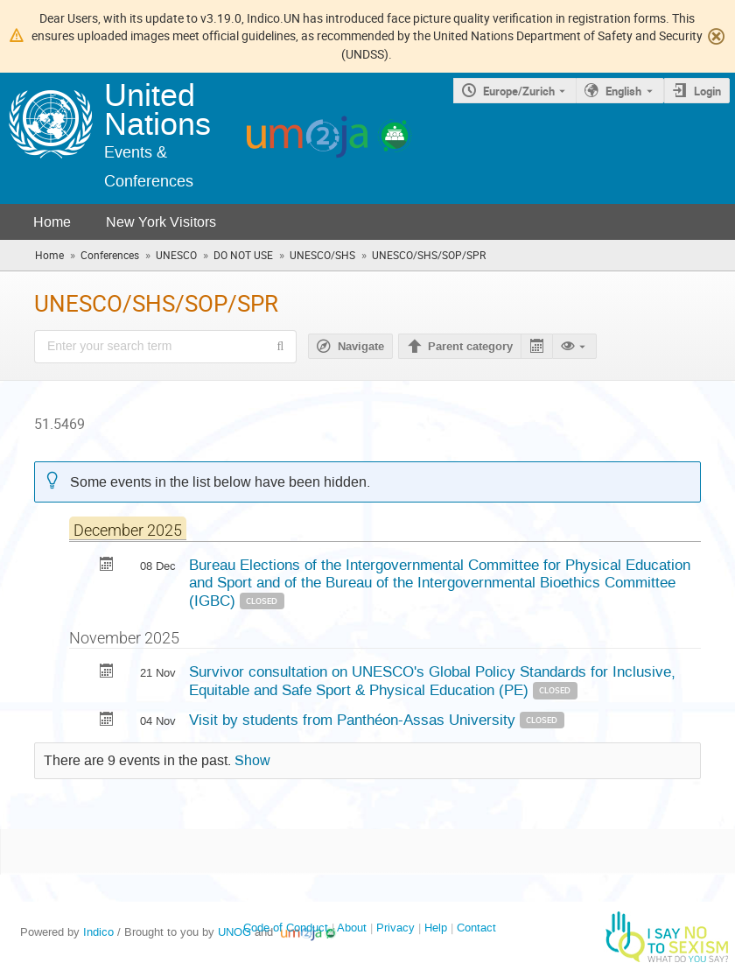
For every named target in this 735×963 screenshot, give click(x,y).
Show (252, 761)
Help (435, 927)
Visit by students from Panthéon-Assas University (354, 719)
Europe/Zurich (519, 91)
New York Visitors (161, 222)
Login (707, 91)
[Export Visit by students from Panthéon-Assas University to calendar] (107, 721)
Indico (98, 931)
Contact (476, 927)
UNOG (234, 931)
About (352, 927)
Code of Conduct (285, 927)
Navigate (361, 347)
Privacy (395, 927)
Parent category (470, 347)
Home (52, 222)
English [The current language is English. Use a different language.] (623, 91)
